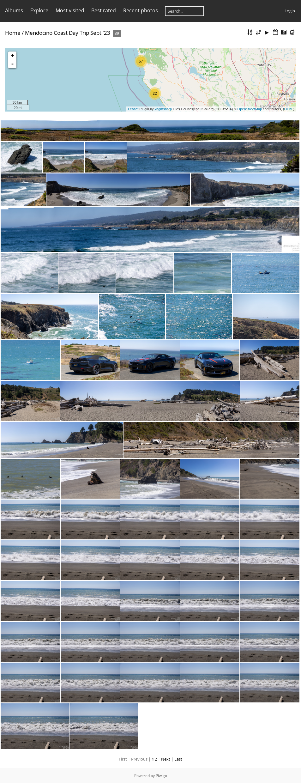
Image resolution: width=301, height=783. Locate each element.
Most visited (70, 10)
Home (13, 32)
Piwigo (161, 775)
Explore (39, 10)
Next (165, 759)
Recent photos (140, 10)
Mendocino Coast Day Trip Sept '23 (67, 32)
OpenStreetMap (250, 109)
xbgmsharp (163, 109)
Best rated (103, 10)
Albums (14, 10)
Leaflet (133, 109)
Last (178, 759)
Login (290, 11)
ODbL (288, 109)
